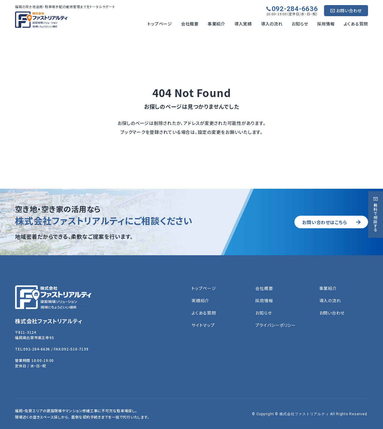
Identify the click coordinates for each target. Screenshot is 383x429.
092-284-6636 (295, 9)
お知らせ (300, 24)
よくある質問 (356, 24)
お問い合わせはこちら (322, 222)
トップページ (160, 24)
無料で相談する (376, 217)
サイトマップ (203, 325)
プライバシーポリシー (275, 325)
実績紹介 (200, 300)
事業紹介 (216, 24)
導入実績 (243, 24)
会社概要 (190, 24)
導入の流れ (272, 24)
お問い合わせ (349, 10)
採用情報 (326, 24)
